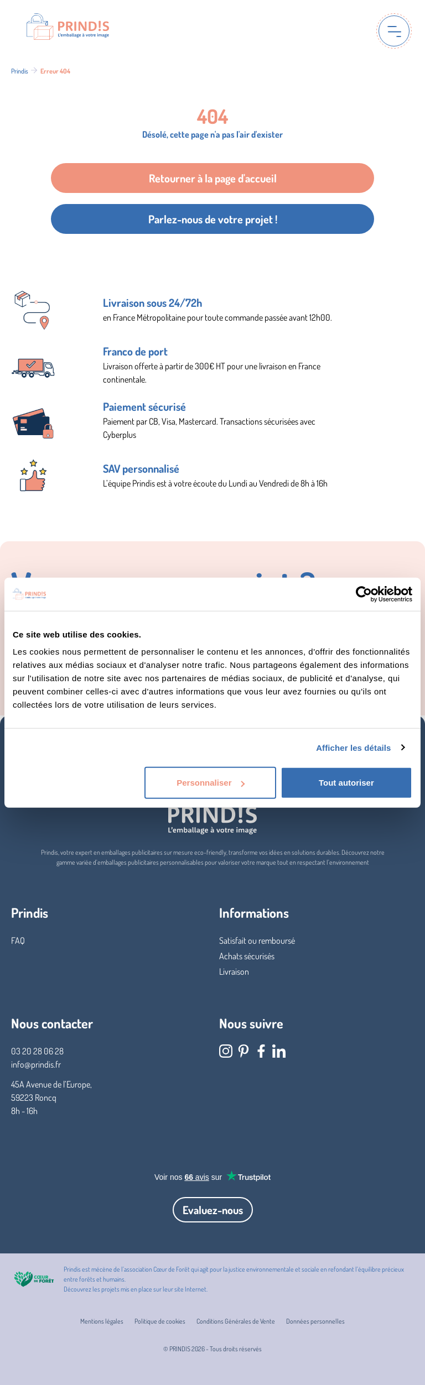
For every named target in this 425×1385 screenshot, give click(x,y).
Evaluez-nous (213, 1210)
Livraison (234, 971)
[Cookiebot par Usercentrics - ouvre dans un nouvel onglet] (363, 594)
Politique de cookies (159, 1321)
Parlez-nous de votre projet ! (212, 219)
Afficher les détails (353, 747)
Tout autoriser (346, 782)
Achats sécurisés (246, 955)
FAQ (18, 940)
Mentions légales (101, 1321)
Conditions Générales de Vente (235, 1321)
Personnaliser (211, 782)
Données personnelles (315, 1321)
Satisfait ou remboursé (257, 940)
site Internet (190, 1289)
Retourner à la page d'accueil (213, 178)
